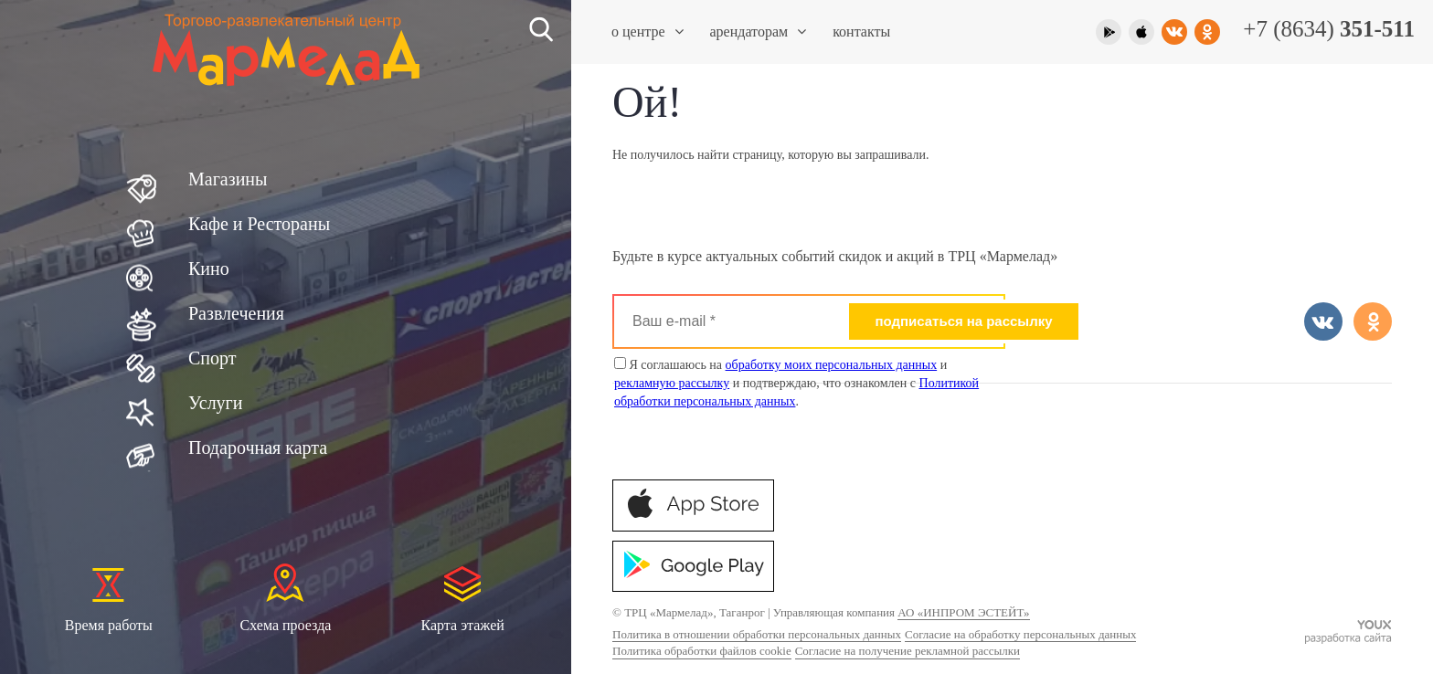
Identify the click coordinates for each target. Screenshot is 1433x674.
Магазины (227, 179)
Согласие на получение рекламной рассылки (907, 651)
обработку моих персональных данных (832, 365)
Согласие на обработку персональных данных (1020, 634)
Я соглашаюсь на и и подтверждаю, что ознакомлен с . (796, 382)
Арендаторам (758, 31)
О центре (647, 31)
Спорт (212, 358)
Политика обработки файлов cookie (701, 651)
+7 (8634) (1329, 28)
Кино (208, 268)
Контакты (861, 31)
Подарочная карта (257, 447)
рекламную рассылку (671, 383)
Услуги (215, 403)
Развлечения (236, 313)
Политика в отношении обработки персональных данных (756, 634)
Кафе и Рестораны (259, 224)
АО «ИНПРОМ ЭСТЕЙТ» (963, 612)
